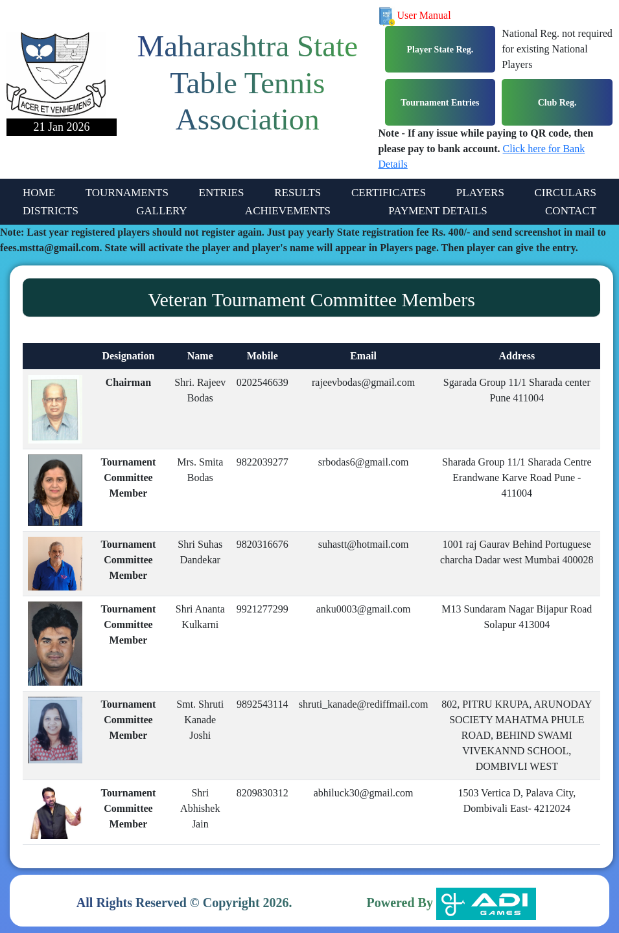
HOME (39, 192)
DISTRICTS (50, 211)
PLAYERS (480, 192)
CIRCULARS (565, 192)
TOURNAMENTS (127, 192)
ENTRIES (221, 192)
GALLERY (161, 211)
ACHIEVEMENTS (288, 211)
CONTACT (570, 211)
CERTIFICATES (388, 192)
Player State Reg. (439, 49)
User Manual (415, 15)
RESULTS (297, 192)
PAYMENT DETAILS (437, 211)
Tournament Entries (440, 102)
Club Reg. (557, 102)
